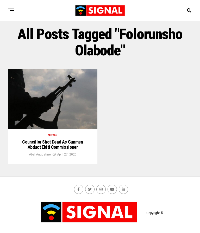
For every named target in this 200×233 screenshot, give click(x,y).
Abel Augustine (40, 154)
